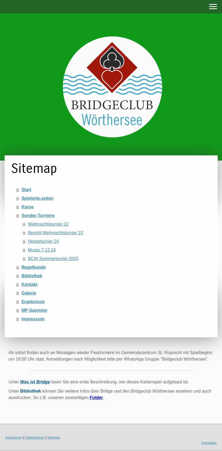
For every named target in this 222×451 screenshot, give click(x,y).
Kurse (28, 207)
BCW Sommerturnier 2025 (53, 258)
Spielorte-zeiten (38, 198)
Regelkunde (34, 267)
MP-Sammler (35, 310)
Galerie (29, 293)
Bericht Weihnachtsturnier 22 (55, 232)
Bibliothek (32, 276)
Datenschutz (34, 437)
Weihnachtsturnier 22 (48, 224)
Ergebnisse (33, 301)
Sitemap (53, 437)
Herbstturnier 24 (43, 241)
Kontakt (30, 284)
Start (26, 189)
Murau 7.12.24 (42, 250)
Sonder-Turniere (38, 215)
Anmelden (209, 443)
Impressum (33, 319)
